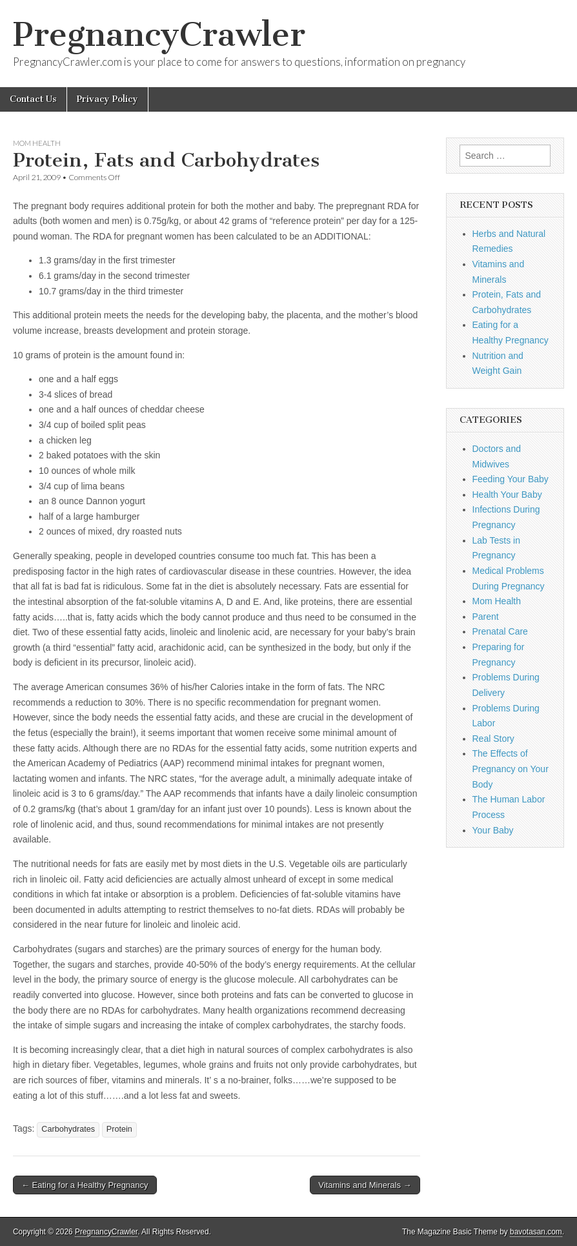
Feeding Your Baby (510, 479)
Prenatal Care (500, 631)
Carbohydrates (68, 1129)
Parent (485, 616)
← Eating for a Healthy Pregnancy (84, 1185)
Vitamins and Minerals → (364, 1185)
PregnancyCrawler (159, 34)
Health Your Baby (507, 494)
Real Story (493, 738)
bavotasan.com (536, 1231)
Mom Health (37, 143)
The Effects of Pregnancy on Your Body (510, 768)
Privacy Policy (107, 99)
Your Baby (493, 830)
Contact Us (33, 99)
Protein (119, 1129)
